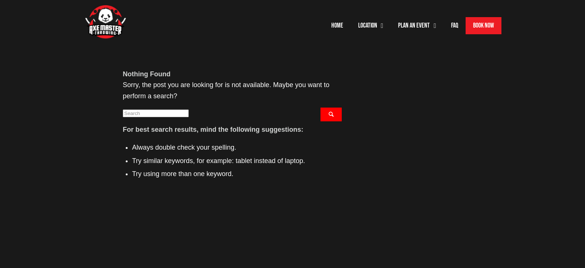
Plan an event (417, 26)
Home (337, 25)
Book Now (483, 25)
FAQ (454, 25)
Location (371, 26)
